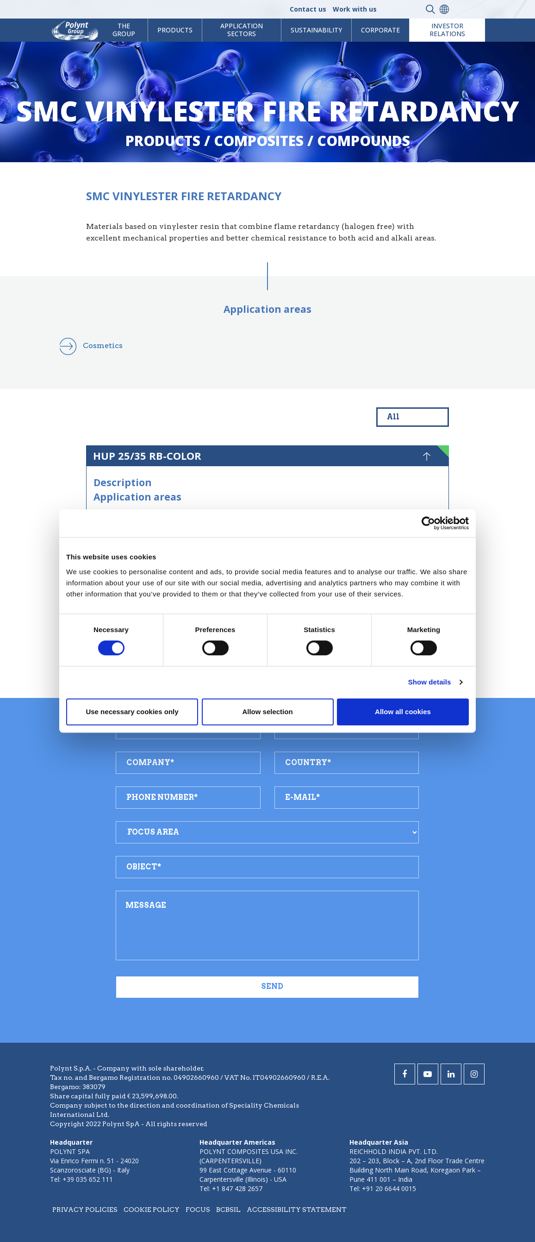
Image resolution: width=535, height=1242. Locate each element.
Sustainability (316, 29)
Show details (429, 682)
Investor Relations (447, 29)
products (175, 29)
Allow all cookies (403, 712)
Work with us (355, 9)
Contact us (308, 9)
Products (162, 140)
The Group (123, 29)
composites (259, 140)
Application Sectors (241, 29)
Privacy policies (85, 1209)
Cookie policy (152, 1209)
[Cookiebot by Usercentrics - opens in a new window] (428, 523)
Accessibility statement (297, 1209)
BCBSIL (228, 1209)
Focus (198, 1209)
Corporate (380, 29)
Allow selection (267, 712)
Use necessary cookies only (132, 712)
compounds (363, 140)
